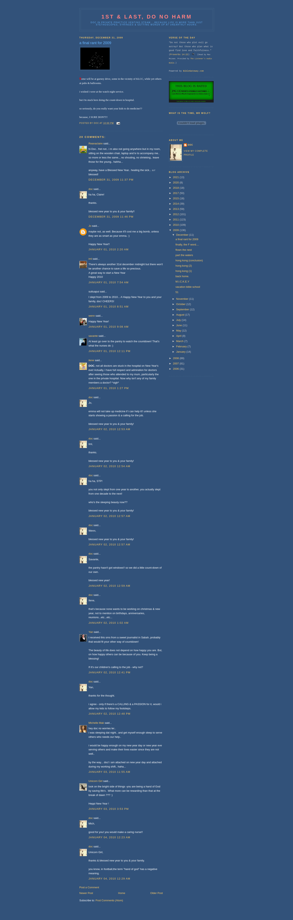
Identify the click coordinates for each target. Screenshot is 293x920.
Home (121, 893)
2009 (176, 230)
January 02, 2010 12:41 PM (109, 672)
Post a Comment (89, 887)
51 (176, 292)
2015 (176, 198)
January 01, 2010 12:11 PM (109, 351)
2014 (176, 203)
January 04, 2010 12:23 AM (109, 837)
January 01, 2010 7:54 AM (109, 282)
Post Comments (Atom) (109, 900)
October (181, 304)
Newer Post (86, 893)
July (179, 320)
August (180, 314)
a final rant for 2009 (186, 239)
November (182, 298)
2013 (176, 208)
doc (91, 189)
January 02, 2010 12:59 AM (109, 585)
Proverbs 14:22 (179, 54)
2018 (176, 187)
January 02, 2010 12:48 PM (109, 713)
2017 (176, 193)
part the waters (184, 255)
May (179, 330)
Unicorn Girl (96, 781)
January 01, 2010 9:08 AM (109, 326)
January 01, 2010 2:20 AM (109, 249)
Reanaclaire (96, 143)
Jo (90, 225)
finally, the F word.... (187, 244)
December (182, 234)
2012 (176, 214)
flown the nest (183, 249)
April (179, 335)
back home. (182, 276)
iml (90, 258)
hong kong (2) (183, 265)
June (179, 325)
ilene (91, 360)
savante (93, 335)
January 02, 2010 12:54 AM (109, 466)
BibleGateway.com (193, 71)
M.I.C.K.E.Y (182, 281)
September (183, 309)
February (182, 346)
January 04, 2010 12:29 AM (109, 878)
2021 (176, 177)
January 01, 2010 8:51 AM (109, 306)
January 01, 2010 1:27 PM (109, 388)
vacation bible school (187, 286)
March (180, 341)
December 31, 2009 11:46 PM (111, 216)
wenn (92, 315)
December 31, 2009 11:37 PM (111, 179)
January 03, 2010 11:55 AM (109, 771)
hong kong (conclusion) (189, 260)
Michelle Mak (96, 722)
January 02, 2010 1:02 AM (109, 622)
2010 (176, 224)
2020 (176, 182)
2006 (176, 368)
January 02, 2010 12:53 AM (109, 429)
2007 (176, 363)
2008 (176, 358)
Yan (91, 631)
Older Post (156, 893)
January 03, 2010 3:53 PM (109, 808)
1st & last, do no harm (146, 17)
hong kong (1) (183, 271)
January (181, 351)
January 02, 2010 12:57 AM (109, 516)
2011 (176, 219)
